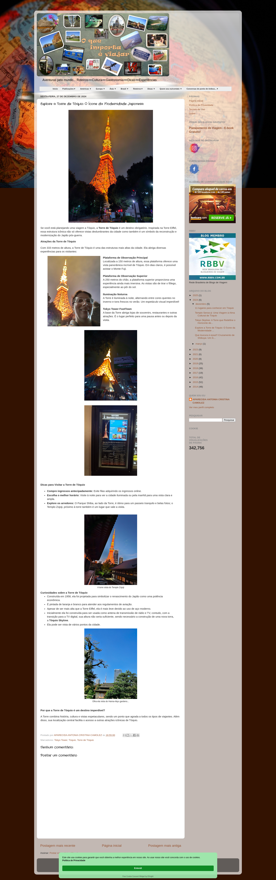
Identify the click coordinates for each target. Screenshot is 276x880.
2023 (196, 349)
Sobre (192, 113)
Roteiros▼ (138, 89)
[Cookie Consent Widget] (138, 868)
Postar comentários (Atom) (64, 853)
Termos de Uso (197, 109)
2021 (196, 354)
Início (55, 89)
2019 (196, 363)
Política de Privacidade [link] (82, 868)
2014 (196, 386)
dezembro (201, 304)
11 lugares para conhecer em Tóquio (214, 308)
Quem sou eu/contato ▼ (171, 89)
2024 (196, 300)
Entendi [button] (206, 866)
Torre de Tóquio (85, 740)
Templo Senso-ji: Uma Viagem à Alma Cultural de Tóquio (215, 314)
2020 (196, 359)
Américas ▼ (85, 89)
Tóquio (72, 740)
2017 (196, 372)
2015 (196, 382)
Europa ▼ (100, 89)
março (199, 343)
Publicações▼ (69, 89)
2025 (196, 295)
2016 (196, 377)
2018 (196, 368)
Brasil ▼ (125, 89)
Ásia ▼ (113, 89)
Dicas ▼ (151, 89)
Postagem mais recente (57, 845)
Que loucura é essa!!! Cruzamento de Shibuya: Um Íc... (214, 336)
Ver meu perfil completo (201, 407)
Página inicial (111, 845)
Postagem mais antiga (164, 845)
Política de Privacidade (201, 105)
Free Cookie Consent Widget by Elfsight (138, 876)
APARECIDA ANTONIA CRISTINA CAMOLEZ (211, 401)
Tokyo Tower (60, 740)
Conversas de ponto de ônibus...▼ (202, 89)
